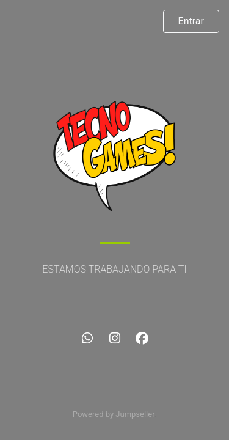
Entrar (191, 21)
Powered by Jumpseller (113, 414)
